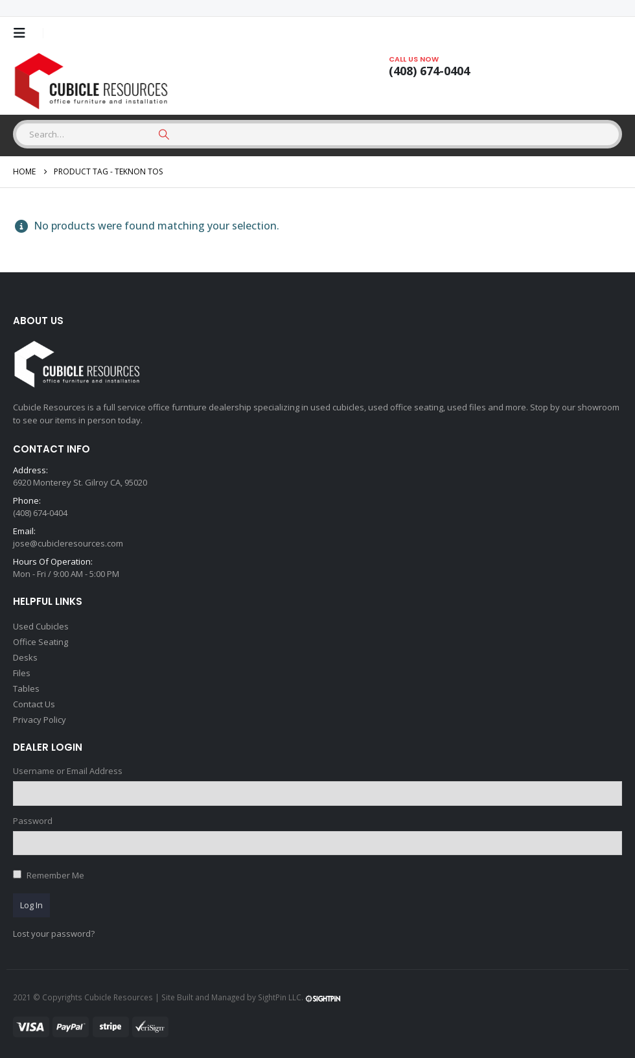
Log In (31, 905)
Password (32, 821)
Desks (25, 657)
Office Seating (40, 642)
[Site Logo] (94, 82)
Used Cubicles (41, 626)
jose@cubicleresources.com (68, 543)
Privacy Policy (39, 719)
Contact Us (34, 704)
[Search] (164, 134)
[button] (23, 33)
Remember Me (55, 875)
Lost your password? (54, 933)
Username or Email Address (67, 771)
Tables (26, 688)
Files (21, 673)
